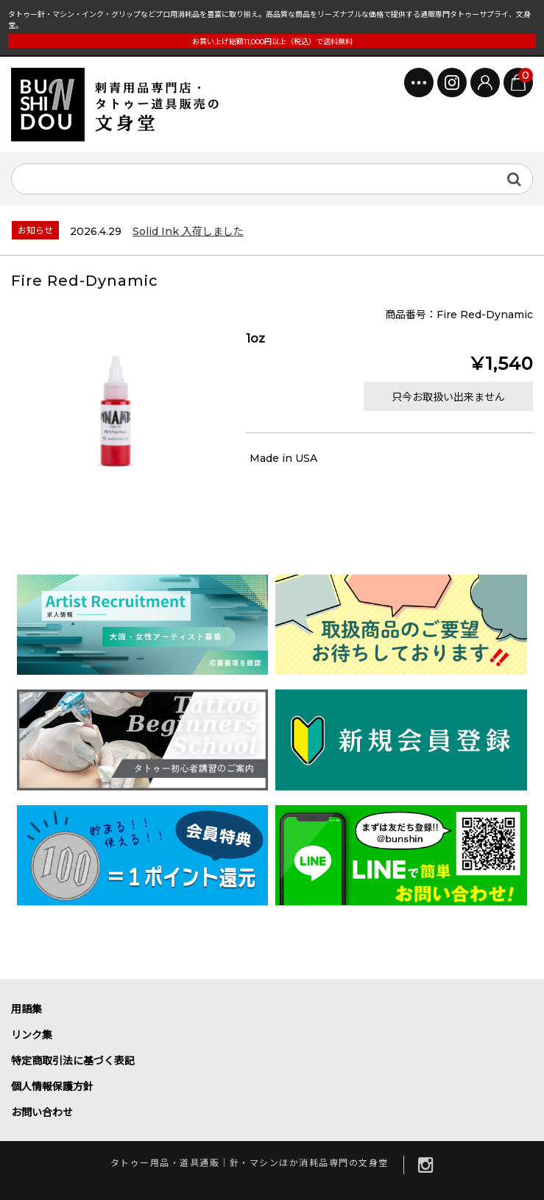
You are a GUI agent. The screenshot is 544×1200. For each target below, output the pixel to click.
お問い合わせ (42, 1112)
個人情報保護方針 (52, 1086)
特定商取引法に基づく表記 (73, 1060)
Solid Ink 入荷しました (188, 231)
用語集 (26, 1009)
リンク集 (31, 1035)
